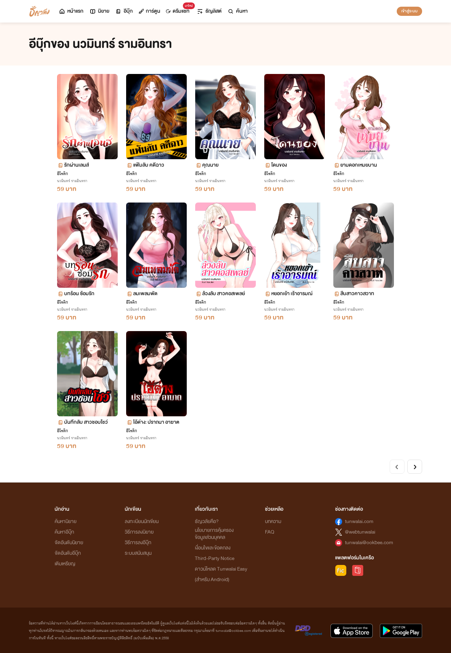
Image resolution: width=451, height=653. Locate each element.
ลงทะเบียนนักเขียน (142, 521)
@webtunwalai (360, 532)
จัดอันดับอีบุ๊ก (68, 553)
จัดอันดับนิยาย (69, 542)
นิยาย (99, 11)
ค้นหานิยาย (65, 521)
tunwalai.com (359, 521)
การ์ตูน (149, 11)
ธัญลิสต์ (209, 11)
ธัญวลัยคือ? (207, 521)
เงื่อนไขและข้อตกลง (212, 547)
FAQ (269, 532)
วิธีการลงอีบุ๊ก (138, 542)
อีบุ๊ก (124, 11)
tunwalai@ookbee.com (369, 542)
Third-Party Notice (214, 558)
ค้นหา (237, 11)
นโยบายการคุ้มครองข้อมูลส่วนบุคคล (214, 534)
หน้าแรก (71, 11)
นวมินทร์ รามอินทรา (72, 181)
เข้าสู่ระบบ (409, 10)
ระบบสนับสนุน (138, 553)
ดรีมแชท (179, 9)
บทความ (273, 521)
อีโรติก (62, 173)
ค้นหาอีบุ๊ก (64, 532)
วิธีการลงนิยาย (139, 532)
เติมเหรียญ (65, 563)
